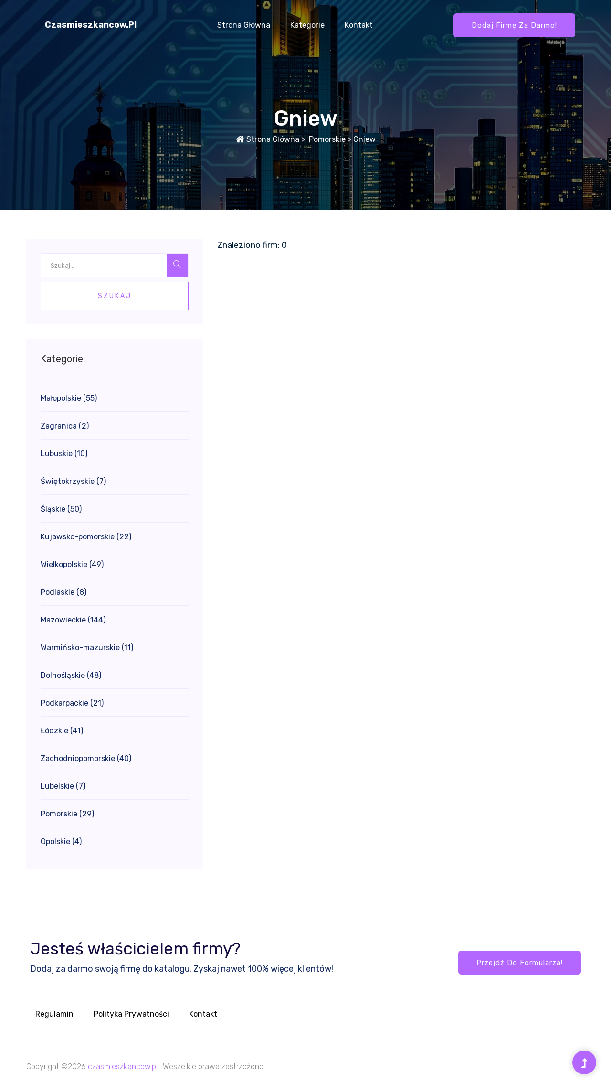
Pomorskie (326, 139)
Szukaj (115, 296)
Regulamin (54, 1014)
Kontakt (359, 25)
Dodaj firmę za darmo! (514, 25)
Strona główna (243, 25)
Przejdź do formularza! (519, 962)
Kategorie (307, 25)
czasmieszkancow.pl (91, 25)
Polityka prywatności (131, 1014)
